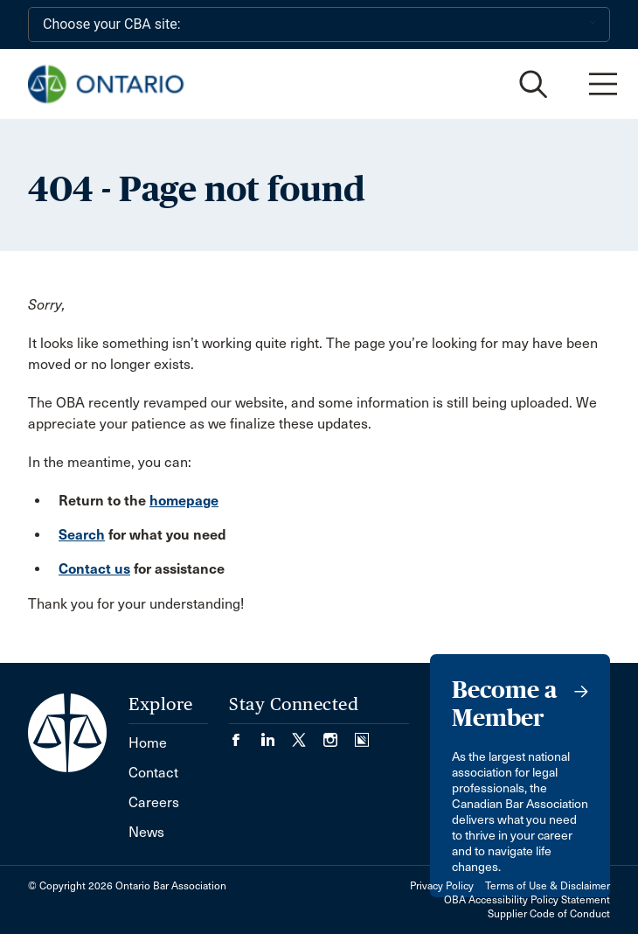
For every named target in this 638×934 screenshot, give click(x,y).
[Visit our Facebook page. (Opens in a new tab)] (244, 734)
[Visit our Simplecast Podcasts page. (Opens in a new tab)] (362, 734)
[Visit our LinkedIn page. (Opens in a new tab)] (276, 734)
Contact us (94, 569)
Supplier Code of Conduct (549, 914)
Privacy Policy (442, 886)
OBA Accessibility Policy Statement (527, 900)
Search (82, 534)
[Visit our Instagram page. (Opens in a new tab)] (339, 734)
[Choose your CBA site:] (319, 24)
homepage (183, 500)
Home (147, 743)
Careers (153, 802)
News (146, 832)
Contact (153, 772)
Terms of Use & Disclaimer (547, 886)
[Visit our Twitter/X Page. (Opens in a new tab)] (307, 734)
